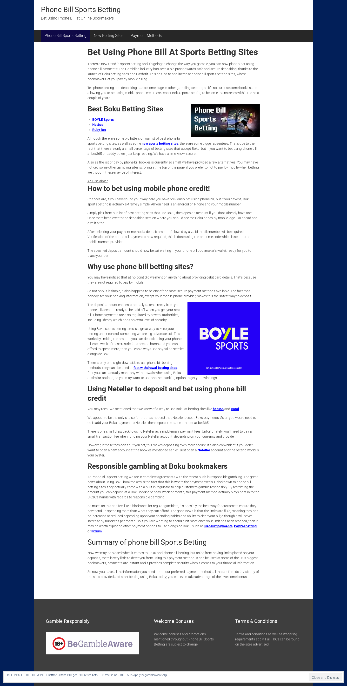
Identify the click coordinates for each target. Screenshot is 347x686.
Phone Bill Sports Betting (81, 9)
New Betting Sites (108, 35)
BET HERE (173, 675)
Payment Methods (146, 35)
